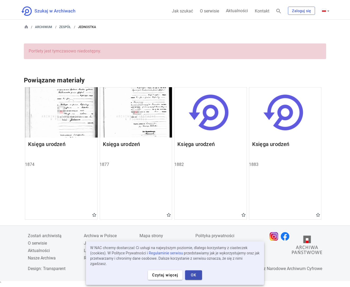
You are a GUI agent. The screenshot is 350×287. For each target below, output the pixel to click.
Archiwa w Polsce (100, 235)
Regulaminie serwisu (166, 253)
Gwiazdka (94, 214)
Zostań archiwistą (45, 235)
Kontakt (262, 11)
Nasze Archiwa (42, 257)
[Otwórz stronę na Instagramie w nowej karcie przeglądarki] (275, 236)
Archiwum (43, 27)
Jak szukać (182, 11)
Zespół (65, 27)
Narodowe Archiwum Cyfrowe (294, 268)
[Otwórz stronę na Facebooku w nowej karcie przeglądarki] (286, 236)
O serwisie (209, 11)
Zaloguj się (301, 11)
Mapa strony (151, 235)
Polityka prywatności (214, 235)
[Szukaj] (279, 11)
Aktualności (237, 10)
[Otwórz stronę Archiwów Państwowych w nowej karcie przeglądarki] (307, 246)
